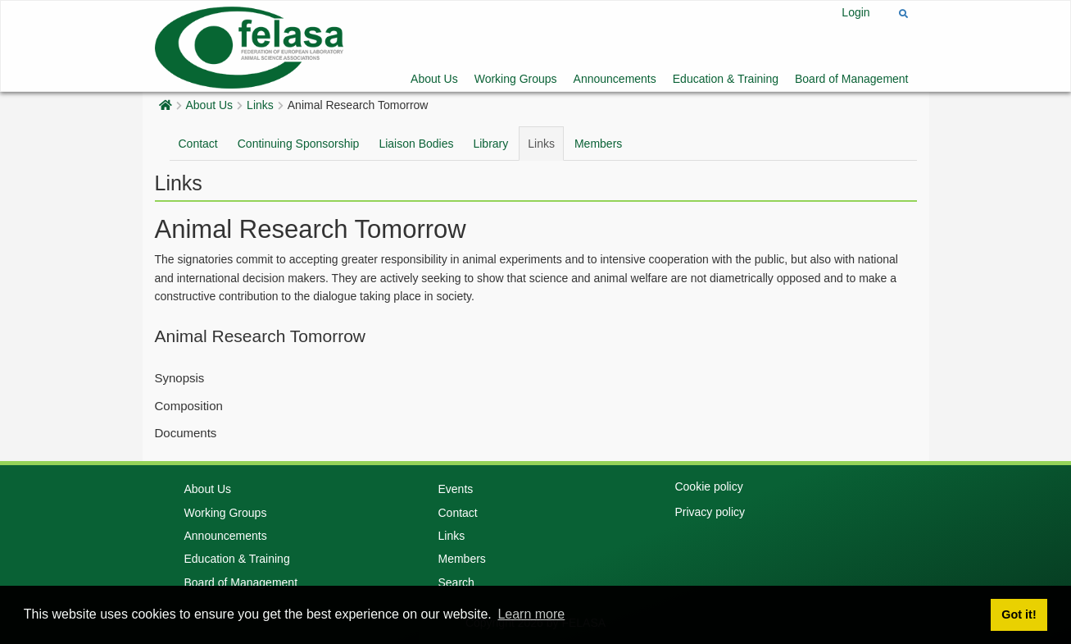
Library (490, 143)
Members (598, 143)
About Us (434, 78)
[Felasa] (249, 46)
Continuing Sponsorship (299, 143)
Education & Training (725, 78)
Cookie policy (708, 486)
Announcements (615, 78)
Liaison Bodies (416, 143)
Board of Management (852, 78)
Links (260, 105)
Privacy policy (709, 511)
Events (455, 489)
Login (855, 12)
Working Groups (515, 78)
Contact (198, 143)
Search (456, 582)
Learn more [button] (531, 614)
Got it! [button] (1018, 614)
